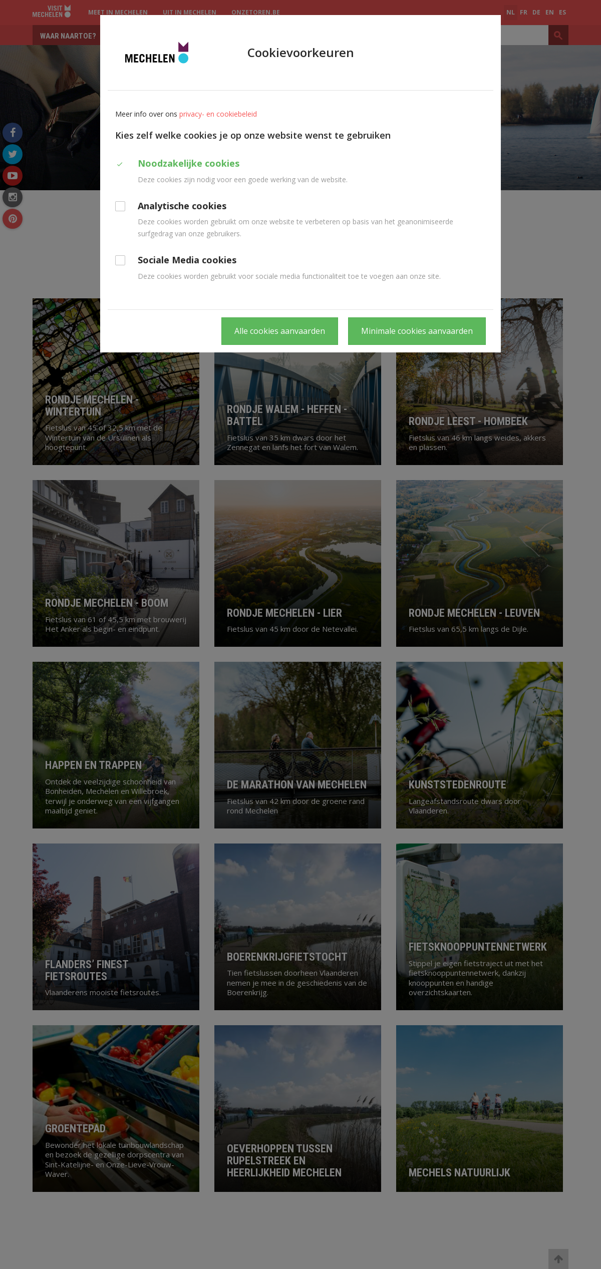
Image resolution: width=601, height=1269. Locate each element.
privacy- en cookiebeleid (218, 114)
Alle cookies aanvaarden (279, 330)
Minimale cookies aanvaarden (417, 330)
